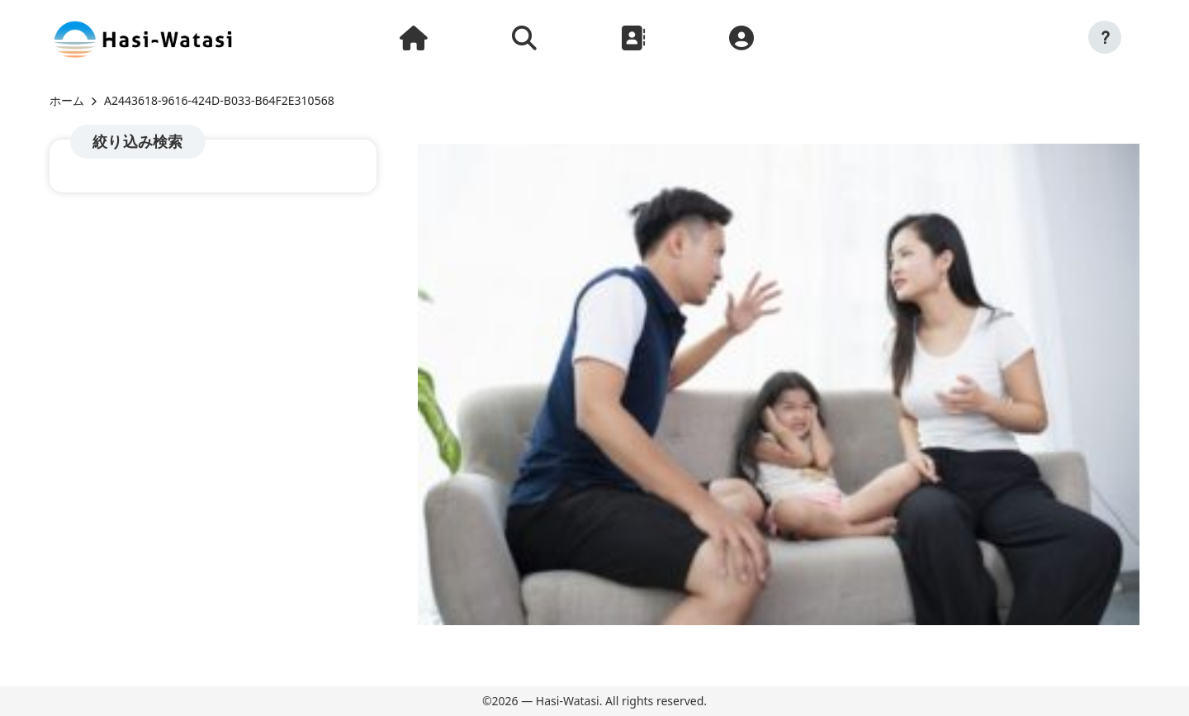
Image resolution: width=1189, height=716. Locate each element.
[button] (1104, 37)
